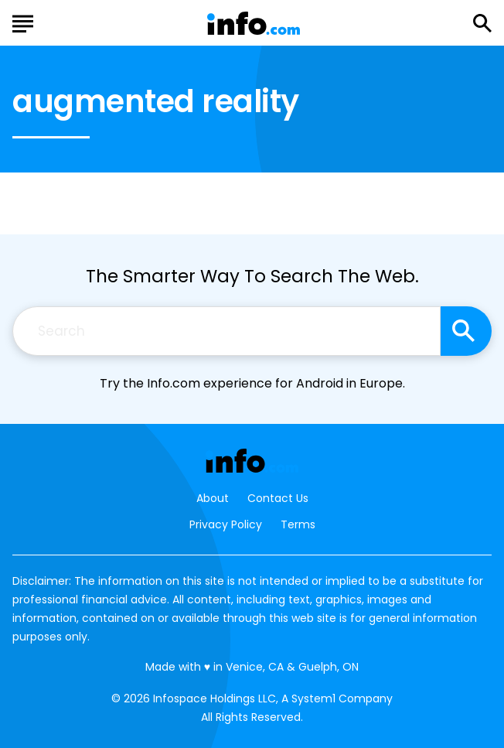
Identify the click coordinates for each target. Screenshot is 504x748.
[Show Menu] (22, 21)
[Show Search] (482, 23)
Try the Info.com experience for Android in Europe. (252, 383)
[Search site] (466, 331)
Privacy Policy (225, 524)
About (212, 498)
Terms (298, 524)
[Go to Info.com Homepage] (253, 24)
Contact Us (277, 498)
